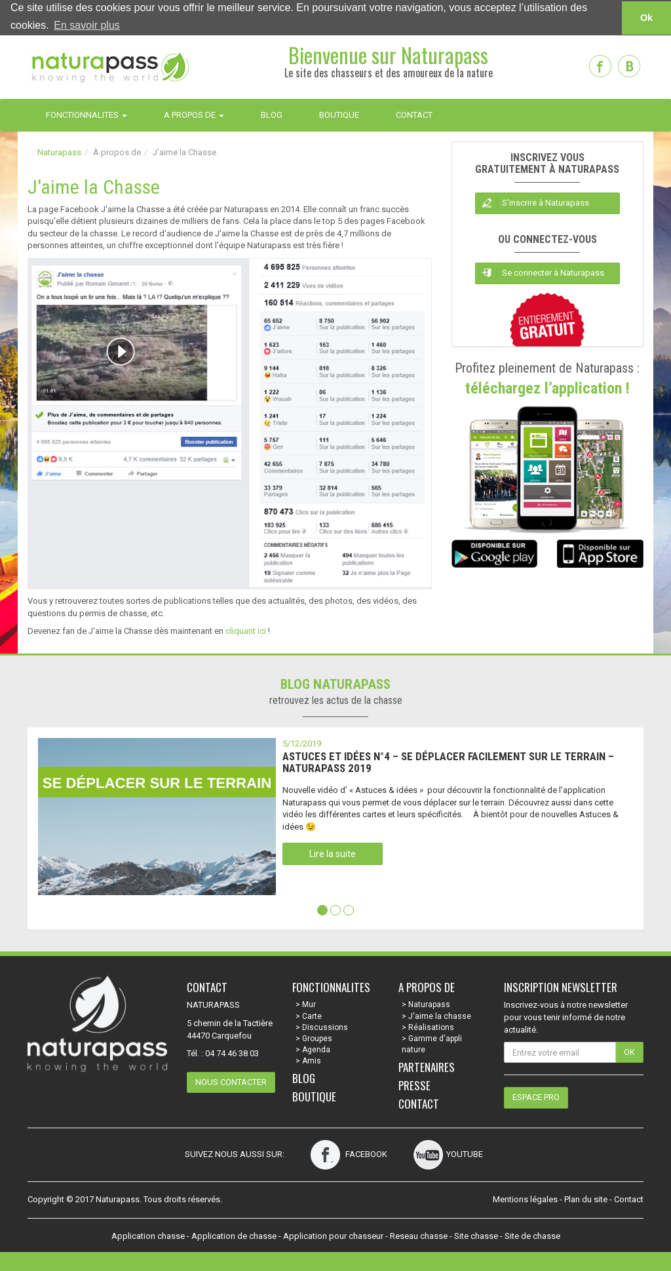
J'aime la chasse (439, 1015)
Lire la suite (332, 854)
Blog (303, 1077)
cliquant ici (245, 631)
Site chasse (476, 1235)
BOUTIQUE (339, 114)
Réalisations (431, 1026)
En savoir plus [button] (87, 25)
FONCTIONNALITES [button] (86, 114)
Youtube (448, 1153)
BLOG (271, 114)
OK (629, 1051)
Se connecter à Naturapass (553, 272)
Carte (312, 1015)
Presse (414, 1085)
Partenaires (426, 1066)
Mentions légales (525, 1199)
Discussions (325, 1026)
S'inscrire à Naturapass (545, 202)
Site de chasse (532, 1235)
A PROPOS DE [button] (194, 114)
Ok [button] (646, 17)
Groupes (317, 1037)
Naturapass (59, 152)
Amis (311, 1060)
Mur (309, 1004)
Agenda (316, 1049)
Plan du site (585, 1199)
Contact (418, 1103)
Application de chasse (234, 1235)
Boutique (314, 1096)
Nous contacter (231, 1081)
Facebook (349, 1153)
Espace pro (536, 1096)
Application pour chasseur (333, 1235)
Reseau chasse (419, 1235)
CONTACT (414, 114)
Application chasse (148, 1235)
